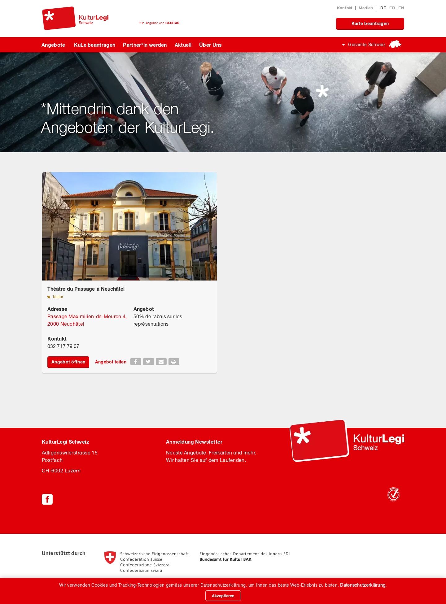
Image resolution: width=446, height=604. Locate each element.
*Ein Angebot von (158, 23)
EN (401, 7)
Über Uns (210, 45)
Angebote (53, 45)
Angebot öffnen (68, 361)
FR (392, 7)
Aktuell (183, 45)
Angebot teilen (110, 361)
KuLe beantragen (95, 45)
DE (383, 7)
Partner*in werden (145, 45)
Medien (366, 7)
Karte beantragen (370, 23)
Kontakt (345, 7)
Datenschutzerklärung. (363, 585)
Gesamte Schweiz (367, 44)
